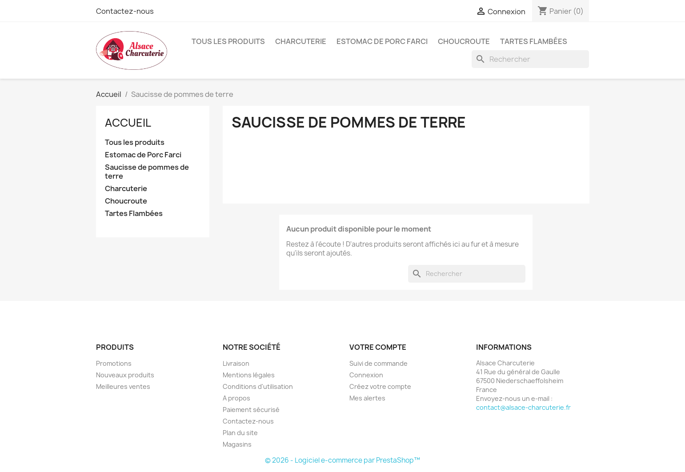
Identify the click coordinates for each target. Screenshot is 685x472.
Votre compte (377, 347)
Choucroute (464, 41)
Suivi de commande (378, 363)
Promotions (114, 363)
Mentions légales (249, 375)
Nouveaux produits (125, 375)
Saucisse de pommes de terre (147, 172)
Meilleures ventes (123, 386)
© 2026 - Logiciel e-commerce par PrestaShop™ (342, 460)
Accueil (128, 122)
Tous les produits (228, 41)
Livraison (236, 363)
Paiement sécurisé (251, 409)
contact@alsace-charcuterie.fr (523, 407)
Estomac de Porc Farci (382, 41)
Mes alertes (367, 398)
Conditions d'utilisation (258, 386)
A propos (236, 398)
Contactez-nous (125, 11)
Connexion (366, 375)
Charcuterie (300, 41)
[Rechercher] (530, 59)
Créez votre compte (380, 386)
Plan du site (240, 432)
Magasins (237, 444)
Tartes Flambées (533, 41)
